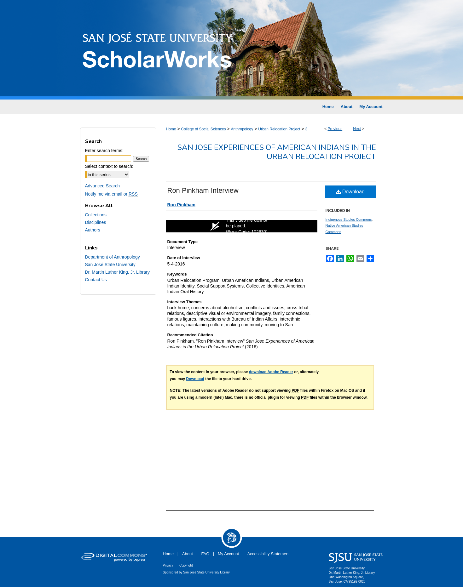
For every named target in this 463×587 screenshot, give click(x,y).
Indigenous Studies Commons (349, 219)
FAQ (205, 553)
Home (171, 129)
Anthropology (242, 129)
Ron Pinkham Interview (203, 190)
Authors (92, 229)
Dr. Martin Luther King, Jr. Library (117, 272)
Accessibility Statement (268, 553)
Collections (96, 214)
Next (357, 129)
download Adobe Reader (271, 372)
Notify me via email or (111, 194)
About (187, 553)
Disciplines (95, 222)
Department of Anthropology (112, 256)
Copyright (186, 565)
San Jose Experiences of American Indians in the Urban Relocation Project (276, 152)
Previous (334, 129)
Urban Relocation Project (279, 129)
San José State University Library (206, 572)
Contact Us (96, 279)
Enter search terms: (104, 150)
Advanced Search (102, 185)
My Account (228, 553)
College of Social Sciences (203, 129)
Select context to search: (109, 166)
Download (350, 191)
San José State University (110, 264)
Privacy (168, 565)
